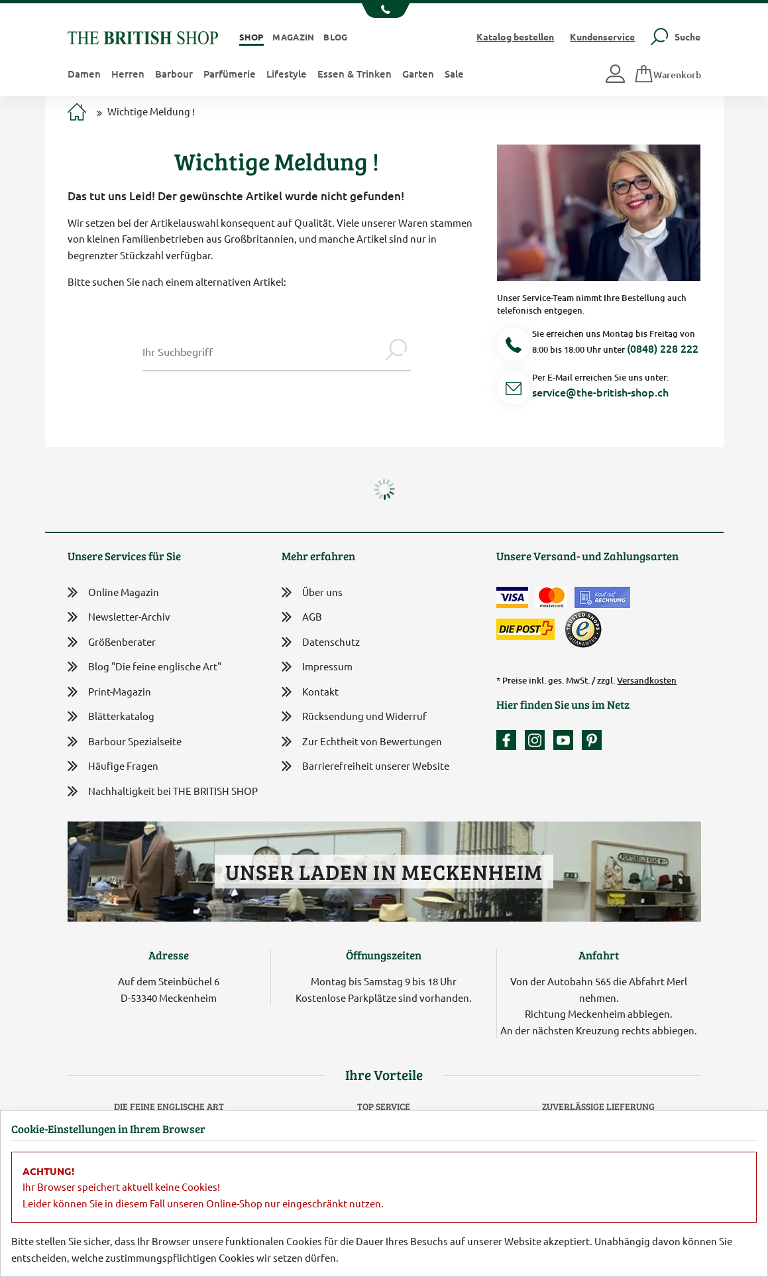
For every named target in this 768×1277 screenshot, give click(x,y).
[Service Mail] (513, 390)
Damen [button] (84, 73)
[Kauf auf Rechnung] (602, 597)
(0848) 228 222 (662, 348)
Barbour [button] (174, 73)
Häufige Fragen (113, 766)
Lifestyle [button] (286, 73)
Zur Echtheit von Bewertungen (362, 742)
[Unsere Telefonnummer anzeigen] (384, 10)
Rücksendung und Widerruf (354, 717)
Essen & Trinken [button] (354, 73)
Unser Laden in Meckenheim (384, 871)
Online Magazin (113, 592)
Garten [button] (418, 73)
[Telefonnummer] (513, 346)
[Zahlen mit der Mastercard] (551, 597)
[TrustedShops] (583, 629)
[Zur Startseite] (77, 113)
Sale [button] (454, 73)
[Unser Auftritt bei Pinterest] (592, 740)
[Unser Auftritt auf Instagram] (538, 740)
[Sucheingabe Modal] (262, 351)
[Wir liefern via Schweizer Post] (525, 629)
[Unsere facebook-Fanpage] (509, 740)
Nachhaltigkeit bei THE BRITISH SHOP (163, 791)
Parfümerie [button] (229, 73)
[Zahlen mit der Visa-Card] (512, 597)
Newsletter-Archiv (119, 617)
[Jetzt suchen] (396, 351)
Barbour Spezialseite (125, 741)
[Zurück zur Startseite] (143, 36)
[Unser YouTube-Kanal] (566, 740)
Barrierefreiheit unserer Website (365, 766)
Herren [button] (127, 73)
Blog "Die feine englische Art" (144, 666)
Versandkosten (647, 680)
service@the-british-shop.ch (600, 392)
